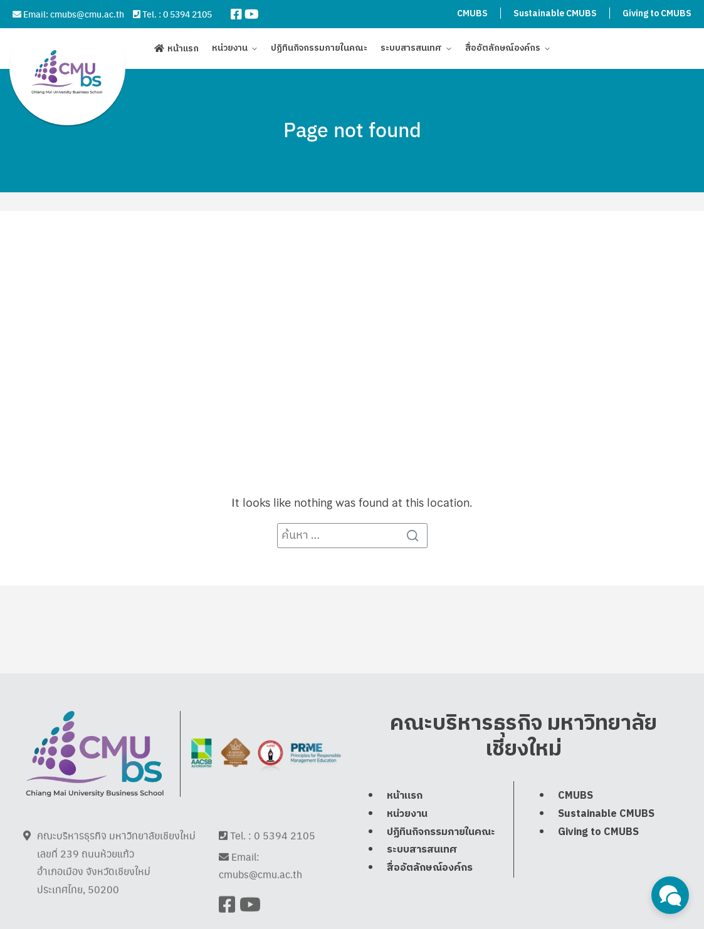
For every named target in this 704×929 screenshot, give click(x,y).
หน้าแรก (183, 51)
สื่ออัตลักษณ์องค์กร (502, 51)
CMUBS (472, 13)
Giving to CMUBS (657, 13)
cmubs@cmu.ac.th (87, 14)
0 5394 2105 (187, 14)
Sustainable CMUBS (555, 13)
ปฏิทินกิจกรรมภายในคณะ (319, 51)
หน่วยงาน (230, 51)
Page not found (352, 129)
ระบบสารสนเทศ (411, 51)
